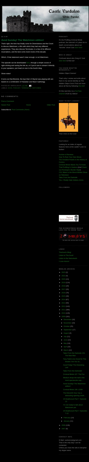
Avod (10, 88)
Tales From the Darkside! (72, 371)
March (66, 350)
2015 (64, 296)
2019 (64, 282)
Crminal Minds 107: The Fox (73, 374)
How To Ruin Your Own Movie (70, 157)
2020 (64, 279)
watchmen (36, 88)
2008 (64, 425)
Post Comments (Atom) (20, 110)
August (66, 333)
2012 (64, 306)
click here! (78, 47)
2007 (64, 429)
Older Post (51, 105)
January (67, 421)
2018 (64, 286)
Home (28, 105)
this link (81, 86)
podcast (16, 88)
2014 (64, 299)
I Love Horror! (64, 261)
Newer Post (5, 105)
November (68, 323)
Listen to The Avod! (66, 255)
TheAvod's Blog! (65, 252)
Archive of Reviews (66, 155)
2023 (64, 272)
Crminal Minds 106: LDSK (73, 390)
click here (62, 61)
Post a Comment (7, 101)
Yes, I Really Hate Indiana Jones (71, 180)
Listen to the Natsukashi (68, 258)
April (66, 347)
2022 (64, 276)
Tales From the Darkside (68, 177)
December (68, 319)
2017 (64, 289)
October (67, 326)
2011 (64, 310)
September (68, 330)
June (66, 340)
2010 (64, 313)
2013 (64, 303)
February (67, 418)
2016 (64, 293)
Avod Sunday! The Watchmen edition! (22, 40)
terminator (26, 88)
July (65, 336)
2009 (64, 316)
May (65, 343)
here (28, 63)
